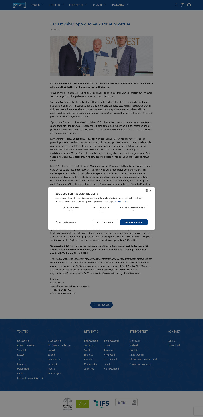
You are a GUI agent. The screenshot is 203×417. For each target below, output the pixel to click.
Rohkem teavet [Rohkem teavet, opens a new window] (122, 201)
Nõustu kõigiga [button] (133, 222)
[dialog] (101, 208)
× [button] (151, 190)
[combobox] (147, 190)
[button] (65, 222)
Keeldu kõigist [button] (105, 222)
